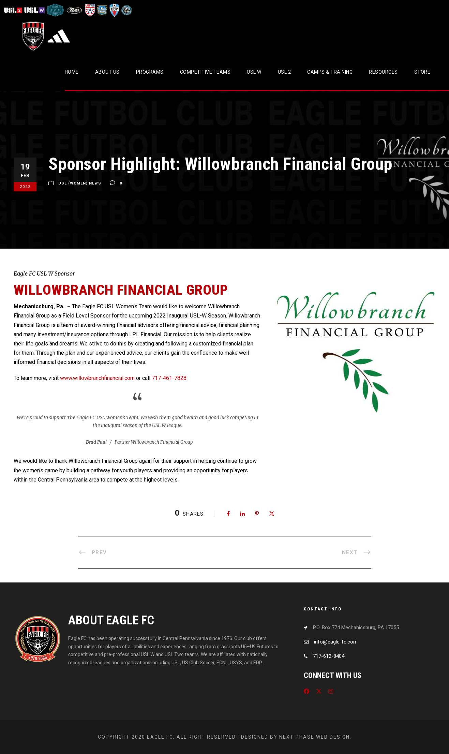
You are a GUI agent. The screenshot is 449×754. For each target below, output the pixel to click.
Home (72, 72)
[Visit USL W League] (34, 10)
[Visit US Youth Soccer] (89, 10)
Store (422, 72)
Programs (150, 72)
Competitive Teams (205, 72)
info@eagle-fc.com (336, 642)
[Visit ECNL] (55, 10)
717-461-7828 (169, 378)
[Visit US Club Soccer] (74, 10)
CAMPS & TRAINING (330, 72)
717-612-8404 (328, 656)
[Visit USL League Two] (13, 10)
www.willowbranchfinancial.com (97, 378)
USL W (254, 72)
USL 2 (284, 72)
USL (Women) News (79, 183)
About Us (107, 72)
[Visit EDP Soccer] (114, 10)
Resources (383, 72)
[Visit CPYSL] (126, 10)
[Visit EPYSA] (101, 10)
